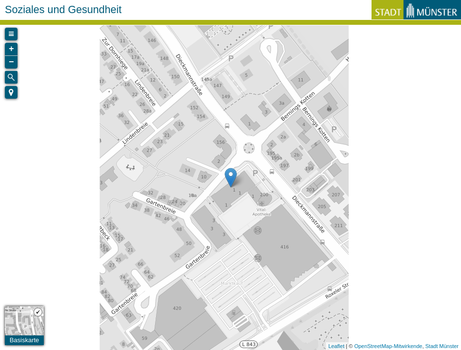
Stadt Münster (442, 346)
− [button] (11, 62)
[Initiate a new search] (11, 77)
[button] (11, 92)
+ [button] (11, 49)
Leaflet (336, 346)
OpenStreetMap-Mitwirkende (388, 346)
